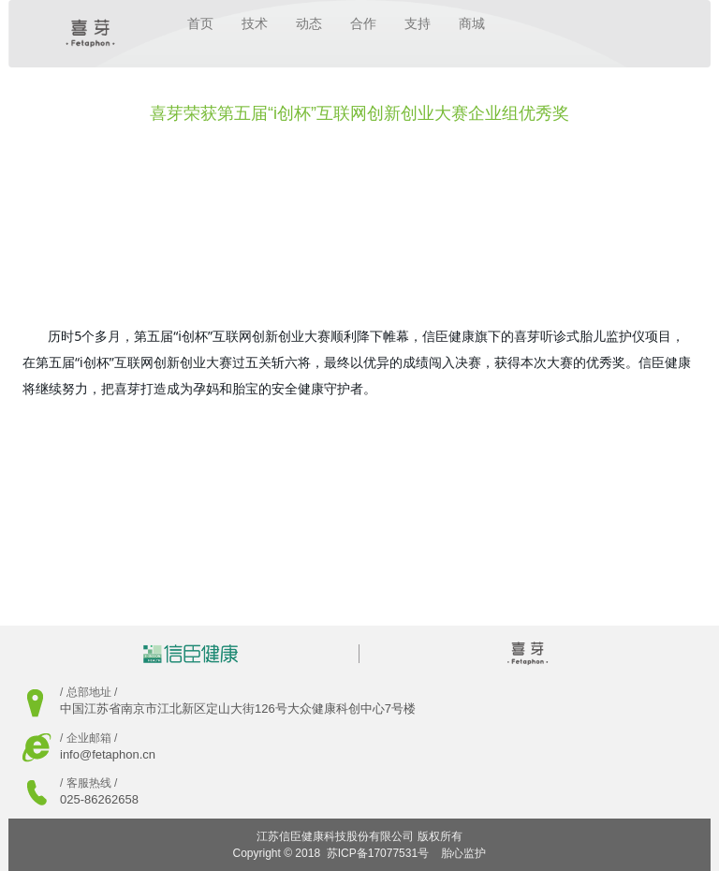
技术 (255, 23)
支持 (417, 23)
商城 (472, 23)
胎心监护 (463, 853)
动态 (309, 23)
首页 (200, 23)
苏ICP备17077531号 (378, 853)
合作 (363, 23)
